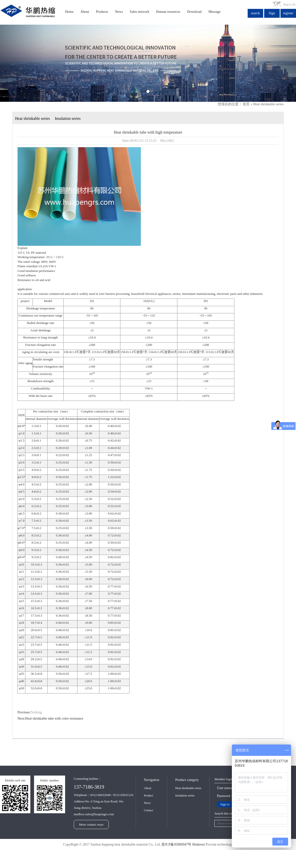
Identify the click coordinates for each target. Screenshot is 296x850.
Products (102, 12)
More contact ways (91, 824)
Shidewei (198, 844)
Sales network (139, 12)
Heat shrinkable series (268, 104)
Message (214, 12)
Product (148, 795)
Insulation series (67, 118)
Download (194, 12)
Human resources (168, 12)
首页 (246, 104)
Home (69, 12)
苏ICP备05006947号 (176, 844)
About (84, 12)
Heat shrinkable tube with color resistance (54, 718)
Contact (148, 810)
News (119, 12)
